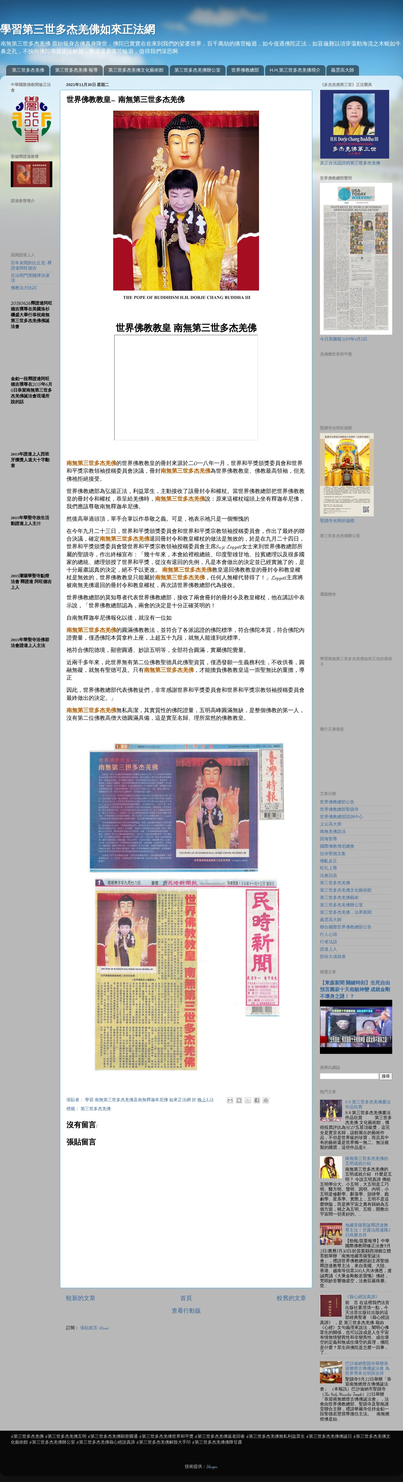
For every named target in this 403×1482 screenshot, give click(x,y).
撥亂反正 (328, 861)
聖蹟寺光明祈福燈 (337, 520)
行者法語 (328, 942)
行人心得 (328, 934)
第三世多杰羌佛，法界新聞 (346, 912)
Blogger (211, 1466)
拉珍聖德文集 (333, 853)
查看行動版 (186, 1310)
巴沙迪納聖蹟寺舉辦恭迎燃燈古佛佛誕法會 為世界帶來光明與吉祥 (367, 1368)
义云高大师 (330, 824)
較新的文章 (80, 1298)
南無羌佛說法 (333, 831)
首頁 (186, 1298)
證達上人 (328, 949)
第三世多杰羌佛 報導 (76, 70)
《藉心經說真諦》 (362, 1297)
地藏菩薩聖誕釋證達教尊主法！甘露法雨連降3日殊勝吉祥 (367, 1230)
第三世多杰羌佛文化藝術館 (136, 70)
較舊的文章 (291, 1298)
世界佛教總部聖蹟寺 (339, 809)
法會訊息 (328, 875)
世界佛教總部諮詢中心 (341, 816)
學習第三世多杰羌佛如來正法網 (77, 29)
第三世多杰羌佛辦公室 (197, 70)
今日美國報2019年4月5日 (343, 339)
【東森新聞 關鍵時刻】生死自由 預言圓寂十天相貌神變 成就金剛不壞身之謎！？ (355, 989)
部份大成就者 (333, 956)
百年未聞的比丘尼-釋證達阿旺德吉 (31, 265)
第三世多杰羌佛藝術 (339, 897)
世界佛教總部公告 (337, 802)
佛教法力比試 (24, 288)
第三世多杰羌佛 (28, 70)
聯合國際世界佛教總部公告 (346, 927)
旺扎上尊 (328, 868)
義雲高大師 (342, 70)
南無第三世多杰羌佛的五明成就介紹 (366, 1161)
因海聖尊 (328, 839)
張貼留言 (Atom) (94, 1328)
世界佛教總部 (245, 70)
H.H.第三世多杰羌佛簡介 (295, 70)
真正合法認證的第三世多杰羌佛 (350, 163)
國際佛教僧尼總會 (337, 846)
